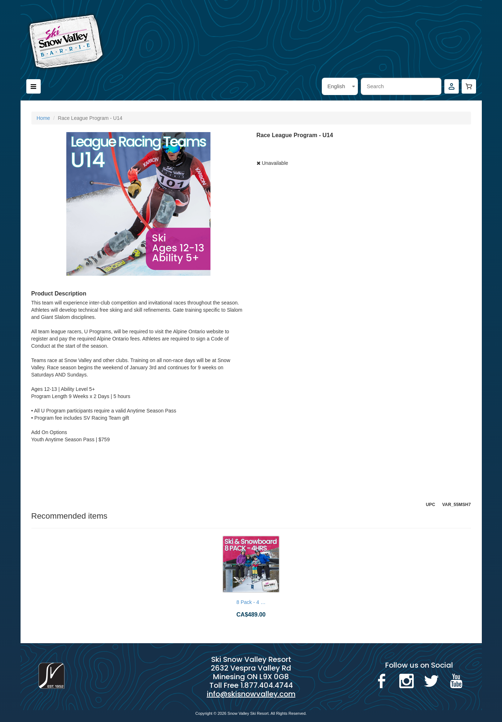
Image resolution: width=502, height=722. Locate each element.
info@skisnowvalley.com (251, 694)
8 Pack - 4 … (251, 602)
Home (43, 118)
